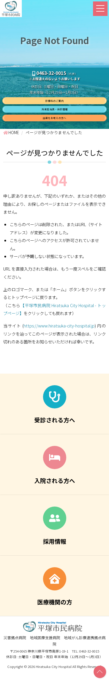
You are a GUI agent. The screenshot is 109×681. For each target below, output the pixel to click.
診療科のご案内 (54, 102)
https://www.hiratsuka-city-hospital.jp (59, 335)
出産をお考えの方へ (54, 125)
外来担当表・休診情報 (54, 114)
